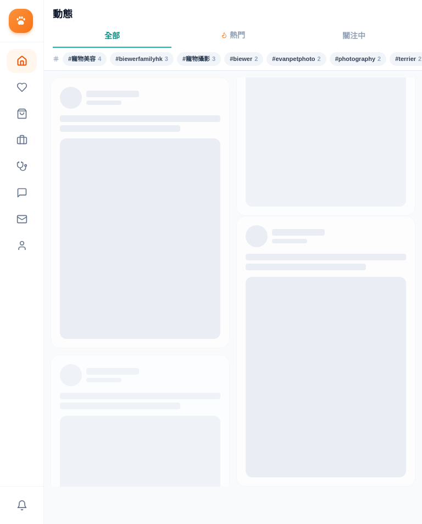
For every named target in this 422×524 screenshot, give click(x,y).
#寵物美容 (84, 59)
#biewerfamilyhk (141, 59)
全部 (112, 35)
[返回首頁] (21, 21)
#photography (358, 59)
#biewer (244, 59)
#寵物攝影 (198, 59)
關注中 (353, 35)
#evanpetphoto (296, 59)
